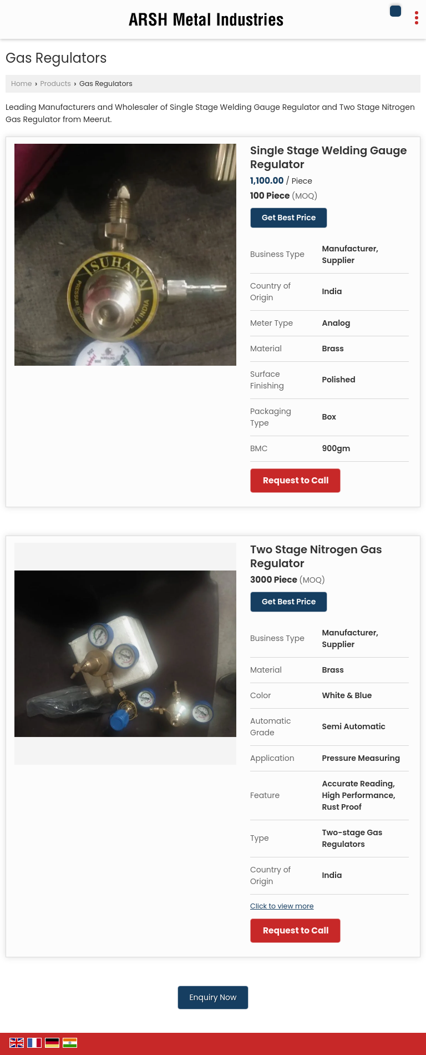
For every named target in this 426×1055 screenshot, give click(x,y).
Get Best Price (289, 217)
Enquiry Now (212, 997)
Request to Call (296, 480)
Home (21, 83)
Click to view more (282, 906)
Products (55, 83)
